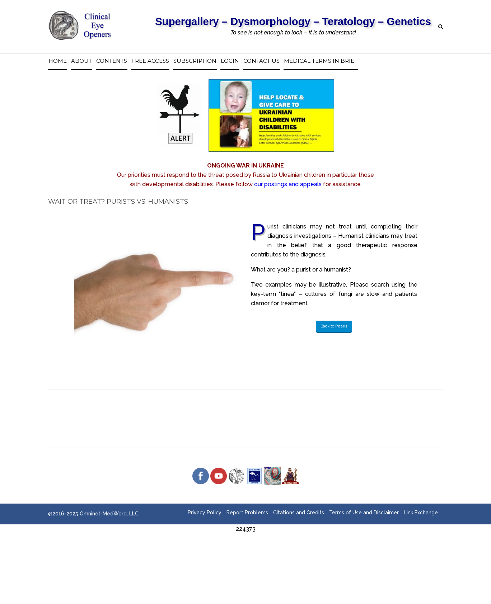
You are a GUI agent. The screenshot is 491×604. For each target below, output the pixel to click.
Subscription (194, 61)
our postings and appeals (288, 184)
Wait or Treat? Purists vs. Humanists (118, 202)
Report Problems (247, 512)
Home (57, 61)
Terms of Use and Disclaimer (364, 512)
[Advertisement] (245, 550)
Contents (111, 61)
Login (230, 61)
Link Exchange (421, 512)
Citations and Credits (298, 512)
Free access (150, 61)
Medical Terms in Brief (321, 61)
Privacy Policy (204, 512)
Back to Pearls (334, 326)
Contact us (261, 61)
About (81, 61)
